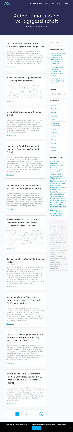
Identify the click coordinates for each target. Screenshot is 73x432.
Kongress (54, 116)
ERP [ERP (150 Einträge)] (54, 183)
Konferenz (54, 112)
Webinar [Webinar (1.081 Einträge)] (55, 211)
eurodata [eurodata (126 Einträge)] (58, 183)
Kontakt (66, 3)
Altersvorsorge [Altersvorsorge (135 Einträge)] (54, 163)
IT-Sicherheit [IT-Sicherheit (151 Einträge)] (53, 189)
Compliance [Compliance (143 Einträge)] (53, 176)
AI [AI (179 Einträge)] (51, 161)
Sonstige (53, 140)
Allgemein (54, 105)
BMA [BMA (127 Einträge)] (61, 170)
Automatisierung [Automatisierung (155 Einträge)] (55, 170)
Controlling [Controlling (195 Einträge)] (61, 176)
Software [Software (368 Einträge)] (62, 206)
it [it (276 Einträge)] (65, 187)
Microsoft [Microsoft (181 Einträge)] (59, 198)
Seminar (53, 136)
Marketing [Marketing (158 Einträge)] (60, 196)
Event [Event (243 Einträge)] (63, 183)
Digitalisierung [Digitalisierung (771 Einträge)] (58, 179)
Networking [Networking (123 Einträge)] (63, 200)
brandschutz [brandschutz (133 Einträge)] (53, 172)
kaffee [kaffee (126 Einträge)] (59, 189)
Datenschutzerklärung (40, 3)
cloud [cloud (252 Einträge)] (59, 174)
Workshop (54, 151)
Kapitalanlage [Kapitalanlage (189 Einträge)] (54, 192)
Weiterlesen (10, 67)
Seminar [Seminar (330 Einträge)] (54, 206)
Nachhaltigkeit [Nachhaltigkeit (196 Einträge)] (55, 200)
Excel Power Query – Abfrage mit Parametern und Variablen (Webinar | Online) (57, 71)
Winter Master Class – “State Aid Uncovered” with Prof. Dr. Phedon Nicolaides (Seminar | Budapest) (22, 222)
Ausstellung (55, 109)
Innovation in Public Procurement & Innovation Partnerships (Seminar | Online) (22, 149)
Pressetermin (55, 129)
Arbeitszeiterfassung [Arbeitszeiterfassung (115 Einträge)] (55, 165)
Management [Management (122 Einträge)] (53, 196)
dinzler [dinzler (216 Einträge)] (54, 181)
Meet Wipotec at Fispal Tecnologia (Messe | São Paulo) (58, 81)
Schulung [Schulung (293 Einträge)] (59, 204)
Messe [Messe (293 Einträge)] (53, 198)
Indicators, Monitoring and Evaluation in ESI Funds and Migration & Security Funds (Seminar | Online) (24, 337)
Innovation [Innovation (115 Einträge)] (61, 187)
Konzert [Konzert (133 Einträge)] (64, 192)
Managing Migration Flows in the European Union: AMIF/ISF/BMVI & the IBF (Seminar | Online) (24, 300)
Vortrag (53, 143)
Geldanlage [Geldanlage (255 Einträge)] (54, 187)
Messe (53, 120)
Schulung (54, 133)
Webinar (53, 147)
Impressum (56, 3)
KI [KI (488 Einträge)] (60, 191)
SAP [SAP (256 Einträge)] (53, 204)
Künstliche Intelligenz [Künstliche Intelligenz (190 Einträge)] (57, 194)
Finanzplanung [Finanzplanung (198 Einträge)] (55, 185)
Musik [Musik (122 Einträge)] (64, 198)
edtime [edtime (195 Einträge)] (59, 181)
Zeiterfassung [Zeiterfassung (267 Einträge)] (55, 216)
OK (36, 428)
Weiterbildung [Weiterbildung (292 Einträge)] (56, 213)
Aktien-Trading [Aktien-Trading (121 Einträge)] (55, 161)
